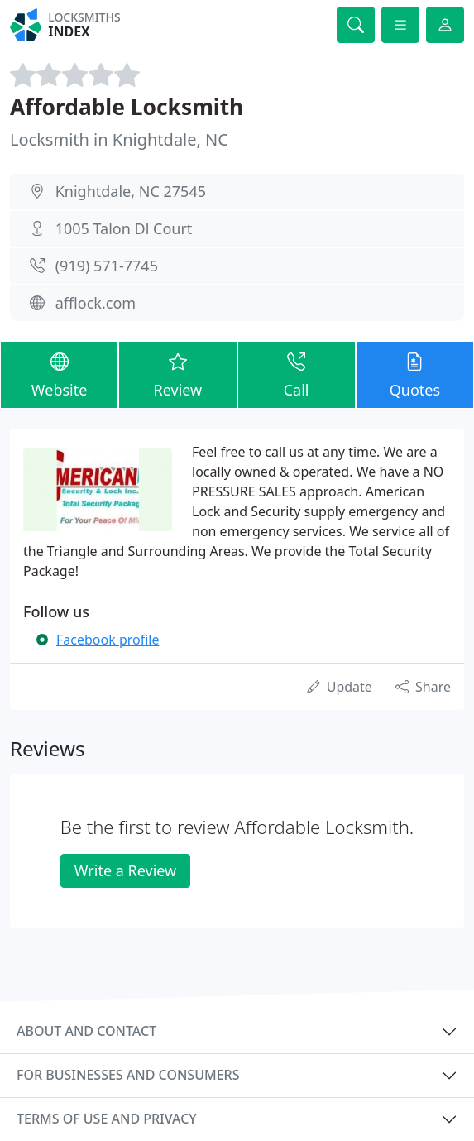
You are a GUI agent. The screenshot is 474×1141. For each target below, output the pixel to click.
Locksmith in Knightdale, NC (119, 139)
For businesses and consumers (128, 1075)
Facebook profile (107, 639)
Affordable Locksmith (126, 107)
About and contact (86, 1031)
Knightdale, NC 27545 (130, 191)
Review (177, 374)
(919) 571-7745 (106, 266)
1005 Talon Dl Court (124, 228)
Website (59, 374)
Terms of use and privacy (107, 1119)
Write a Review (125, 870)
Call (296, 374)
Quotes (415, 374)
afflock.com (95, 303)
